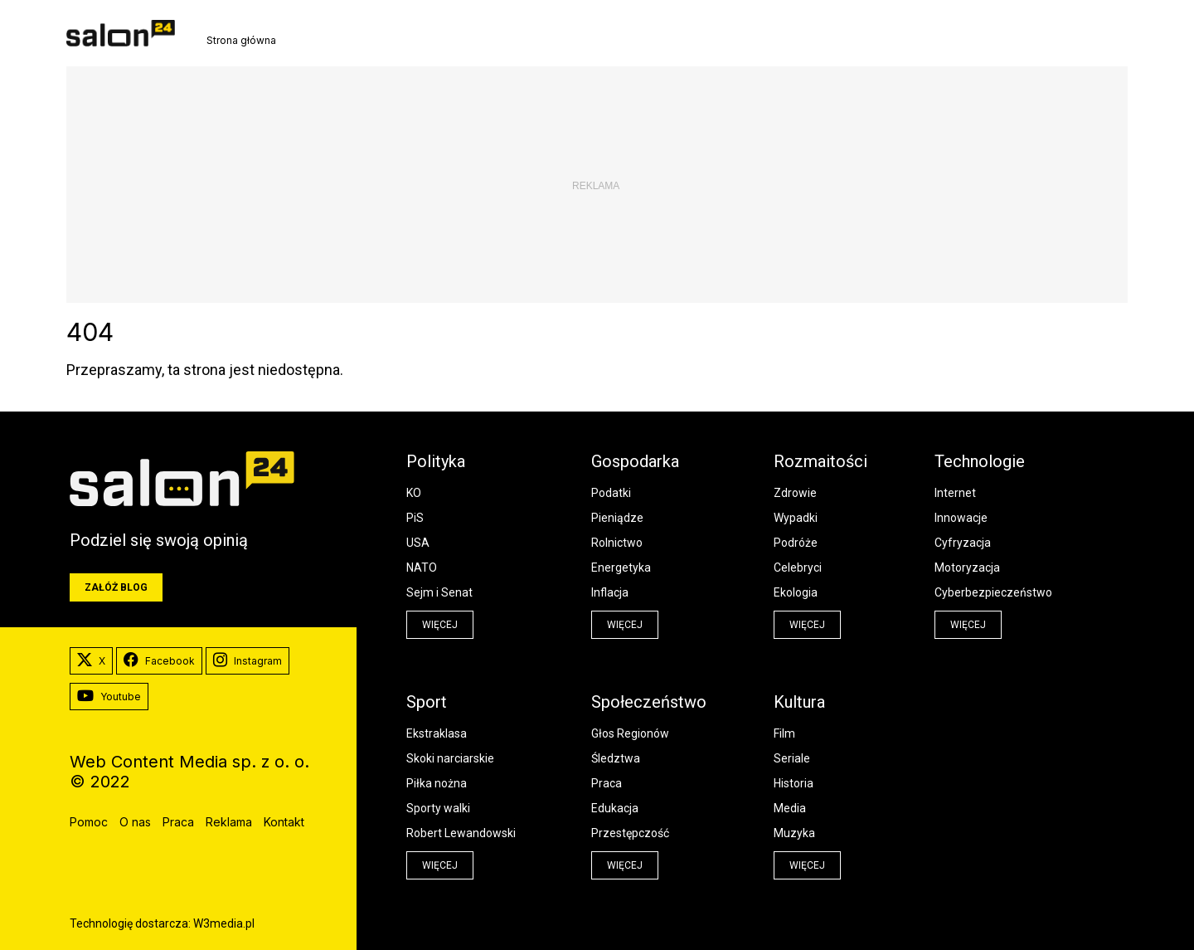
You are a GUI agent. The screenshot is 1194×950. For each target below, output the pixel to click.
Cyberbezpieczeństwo (993, 592)
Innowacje (961, 517)
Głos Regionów (630, 733)
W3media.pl (224, 923)
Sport (426, 702)
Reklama (229, 822)
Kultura (799, 702)
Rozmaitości (820, 461)
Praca (606, 783)
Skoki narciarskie (450, 758)
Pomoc (89, 822)
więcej (440, 625)
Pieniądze (617, 517)
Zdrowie (795, 492)
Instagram (247, 661)
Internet (955, 492)
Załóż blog (116, 587)
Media (790, 808)
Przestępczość (630, 833)
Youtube (109, 697)
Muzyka (794, 833)
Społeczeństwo (648, 702)
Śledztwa (615, 758)
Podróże (796, 542)
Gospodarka (635, 461)
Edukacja (614, 808)
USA (418, 542)
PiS (415, 517)
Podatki (611, 492)
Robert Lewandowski (461, 833)
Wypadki (796, 517)
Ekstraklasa (436, 733)
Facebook (159, 661)
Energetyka (621, 567)
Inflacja (610, 592)
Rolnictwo (617, 542)
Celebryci (798, 567)
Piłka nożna (436, 783)
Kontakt (284, 822)
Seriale (792, 758)
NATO (421, 567)
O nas (135, 822)
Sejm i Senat (439, 592)
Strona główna (241, 40)
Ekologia (796, 592)
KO (413, 492)
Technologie (979, 461)
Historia (793, 783)
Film (784, 733)
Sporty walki (438, 808)
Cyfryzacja (962, 542)
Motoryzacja (967, 567)
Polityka (435, 461)
